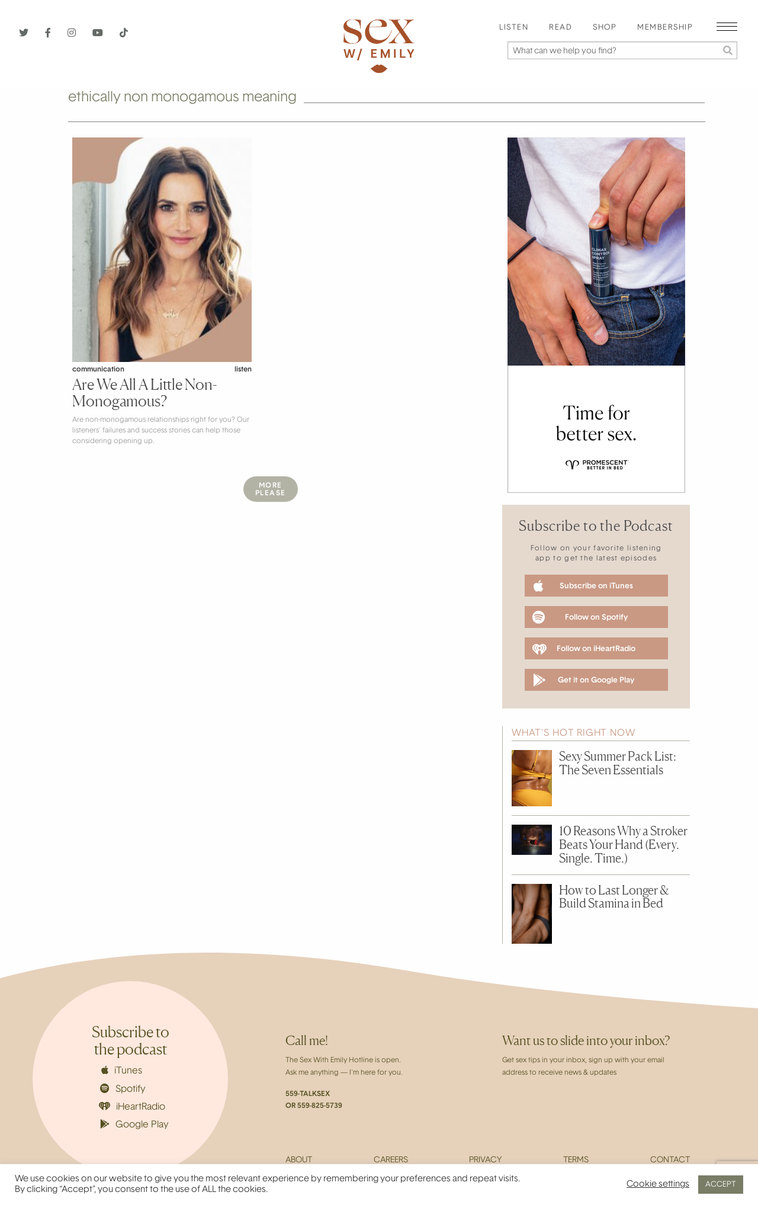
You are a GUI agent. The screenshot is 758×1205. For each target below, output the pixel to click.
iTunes (121, 1070)
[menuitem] (514, 28)
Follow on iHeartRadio (583, 649)
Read (560, 27)
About (298, 1160)
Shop (604, 27)
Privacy (485, 1160)
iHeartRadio (132, 1107)
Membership (665, 27)
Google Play (134, 1124)
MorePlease (270, 489)
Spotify (123, 1089)
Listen (513, 27)
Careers (391, 1160)
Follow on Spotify (580, 617)
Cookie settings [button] (658, 1184)
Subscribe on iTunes (583, 585)
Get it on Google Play (583, 680)
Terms (576, 1160)
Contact (670, 1160)
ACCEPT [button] (720, 1184)
